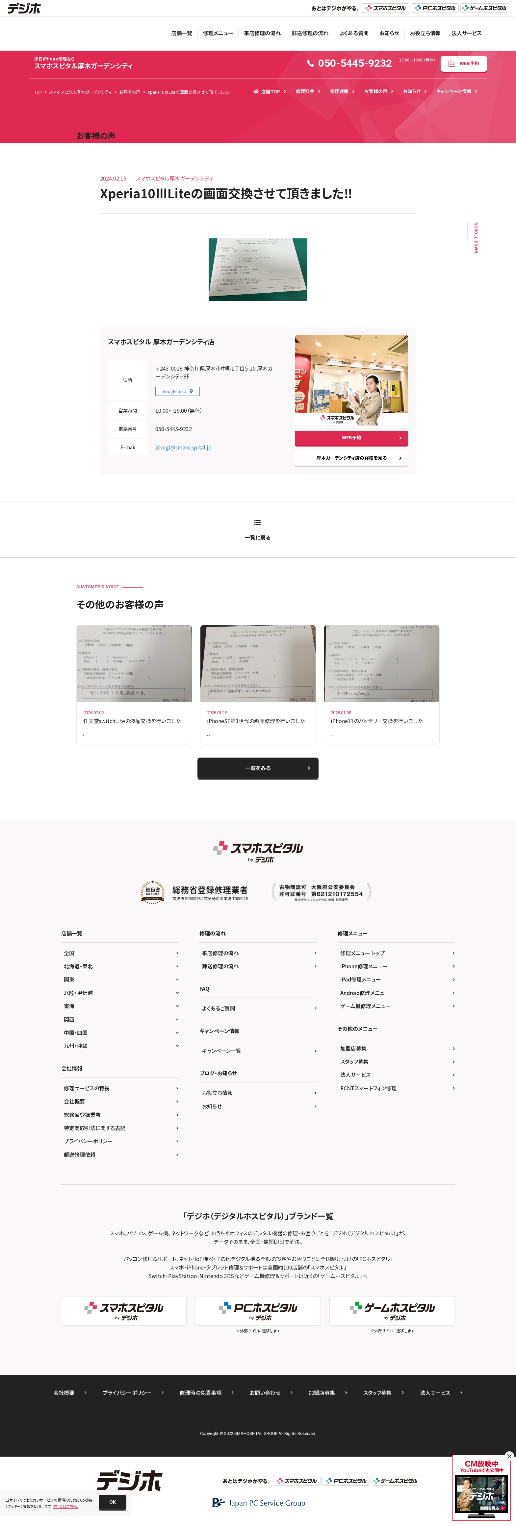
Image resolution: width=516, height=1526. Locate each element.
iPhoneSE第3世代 (275, 737)
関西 (69, 1024)
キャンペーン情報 (453, 91)
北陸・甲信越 (78, 997)
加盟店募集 (353, 1053)
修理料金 (305, 91)
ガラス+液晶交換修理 (229, 737)
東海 (69, 1011)
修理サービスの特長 (87, 1093)
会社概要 (74, 1106)
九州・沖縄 (76, 1050)
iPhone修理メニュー (364, 971)
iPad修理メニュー (360, 984)
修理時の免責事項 (200, 1398)
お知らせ (389, 33)
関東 (69, 984)
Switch (94, 737)
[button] (112, 1502)
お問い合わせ (265, 1398)
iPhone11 (389, 737)
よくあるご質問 (218, 1013)
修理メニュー (218, 33)
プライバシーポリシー (88, 1146)
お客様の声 (375, 91)
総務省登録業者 (82, 1119)
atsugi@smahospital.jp (183, 447)
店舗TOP (266, 91)
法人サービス (467, 33)
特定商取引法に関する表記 (94, 1132)
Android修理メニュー (365, 997)
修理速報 (339, 91)
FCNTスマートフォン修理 (368, 1093)
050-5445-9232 (173, 429)
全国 (69, 957)
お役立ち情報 (425, 33)
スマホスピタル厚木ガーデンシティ (83, 63)
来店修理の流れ (262, 33)
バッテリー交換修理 (351, 737)
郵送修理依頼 (79, 1159)
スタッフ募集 (354, 1066)
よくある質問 (354, 33)
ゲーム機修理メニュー (365, 1011)
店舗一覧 (181, 33)
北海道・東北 (78, 971)
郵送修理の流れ (310, 33)
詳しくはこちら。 (65, 1506)
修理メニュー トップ (362, 957)
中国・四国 (76, 1037)
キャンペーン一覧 (221, 1055)
